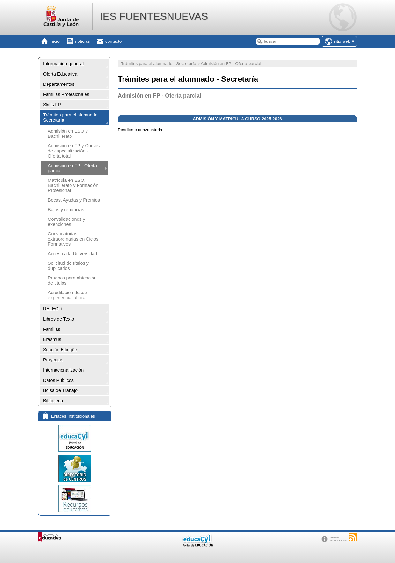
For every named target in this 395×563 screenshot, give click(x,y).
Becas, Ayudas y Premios (74, 200)
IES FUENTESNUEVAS (154, 16)
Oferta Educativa (60, 74)
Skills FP (52, 104)
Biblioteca (53, 400)
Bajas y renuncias (66, 209)
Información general (63, 63)
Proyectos (53, 359)
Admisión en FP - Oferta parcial (72, 168)
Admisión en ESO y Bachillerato (68, 134)
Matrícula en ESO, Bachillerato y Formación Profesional (73, 185)
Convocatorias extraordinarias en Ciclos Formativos (73, 239)
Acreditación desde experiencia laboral (67, 295)
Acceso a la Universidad (72, 253)
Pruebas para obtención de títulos (72, 280)
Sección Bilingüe (60, 349)
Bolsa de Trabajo (60, 390)
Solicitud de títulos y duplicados (68, 266)
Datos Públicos (58, 380)
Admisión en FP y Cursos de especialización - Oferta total (74, 151)
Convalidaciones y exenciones (66, 222)
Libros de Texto (58, 319)
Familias (51, 329)
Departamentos (58, 84)
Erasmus (52, 339)
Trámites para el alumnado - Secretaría (71, 117)
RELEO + (53, 308)
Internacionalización (63, 370)
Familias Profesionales (66, 94)
